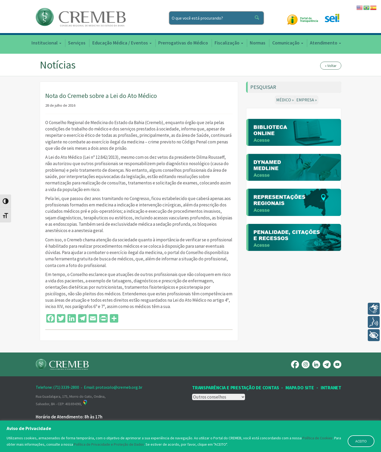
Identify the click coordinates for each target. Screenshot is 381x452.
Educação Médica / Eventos (122, 43)
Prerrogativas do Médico (183, 43)
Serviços (76, 43)
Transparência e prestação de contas (235, 388)
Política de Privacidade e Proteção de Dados (109, 444)
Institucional (46, 43)
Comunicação (287, 43)
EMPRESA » (307, 99)
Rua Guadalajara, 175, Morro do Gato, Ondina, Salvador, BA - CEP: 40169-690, (71, 400)
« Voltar (331, 65)
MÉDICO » (285, 99)
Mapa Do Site (299, 388)
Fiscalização (229, 43)
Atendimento (325, 43)
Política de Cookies (317, 438)
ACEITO (361, 441)
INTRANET (331, 388)
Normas (257, 43)
